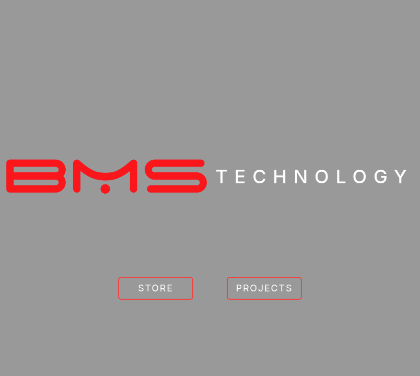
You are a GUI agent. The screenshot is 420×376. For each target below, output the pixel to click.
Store (155, 288)
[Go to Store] (155, 288)
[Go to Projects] (264, 288)
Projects (264, 288)
